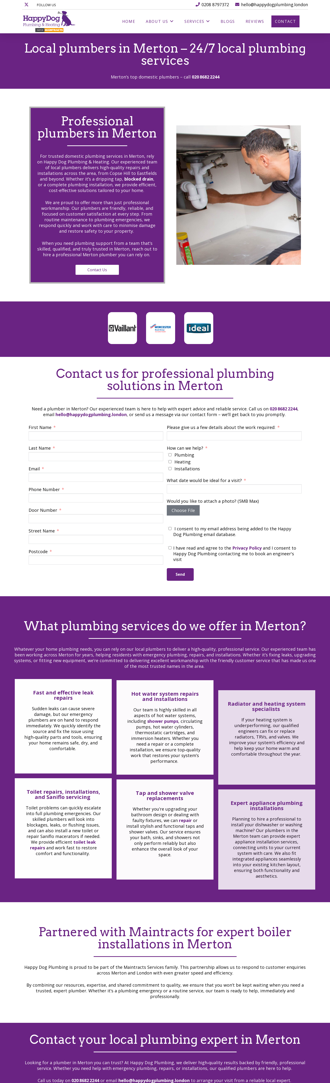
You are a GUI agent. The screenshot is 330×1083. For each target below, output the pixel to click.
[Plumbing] (170, 454)
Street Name (42, 531)
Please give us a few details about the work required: (221, 427)
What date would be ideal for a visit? (204, 480)
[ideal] (198, 328)
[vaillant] (122, 328)
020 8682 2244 (205, 77)
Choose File (183, 510)
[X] (26, 4)
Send (180, 574)
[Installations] (170, 468)
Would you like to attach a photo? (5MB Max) (213, 501)
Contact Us (78, 269)
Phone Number (44, 489)
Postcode (38, 551)
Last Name (40, 448)
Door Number (43, 510)
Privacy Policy (247, 548)
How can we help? (185, 448)
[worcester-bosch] (160, 328)
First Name (40, 427)
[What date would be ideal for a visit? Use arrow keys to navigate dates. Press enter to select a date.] (234, 488)
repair (185, 888)
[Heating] (170, 461)
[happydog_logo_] (49, 21)
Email (34, 469)
